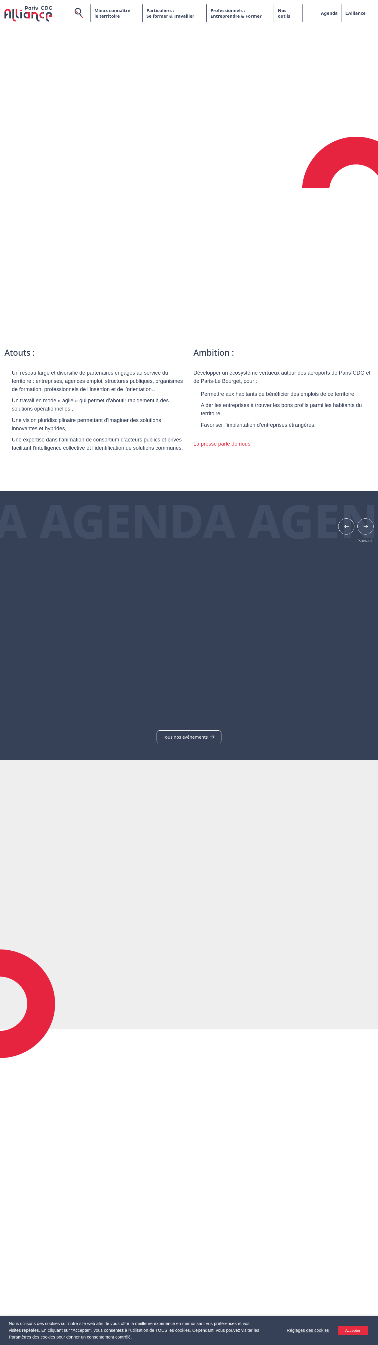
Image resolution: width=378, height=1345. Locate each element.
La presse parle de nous (221, 444)
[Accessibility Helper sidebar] (371, 1338)
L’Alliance (355, 13)
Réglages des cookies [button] (308, 1330)
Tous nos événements (189, 737)
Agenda (329, 13)
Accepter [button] (352, 1330)
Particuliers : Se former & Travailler (170, 13)
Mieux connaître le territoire (112, 13)
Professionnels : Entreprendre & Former (236, 13)
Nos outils (284, 13)
